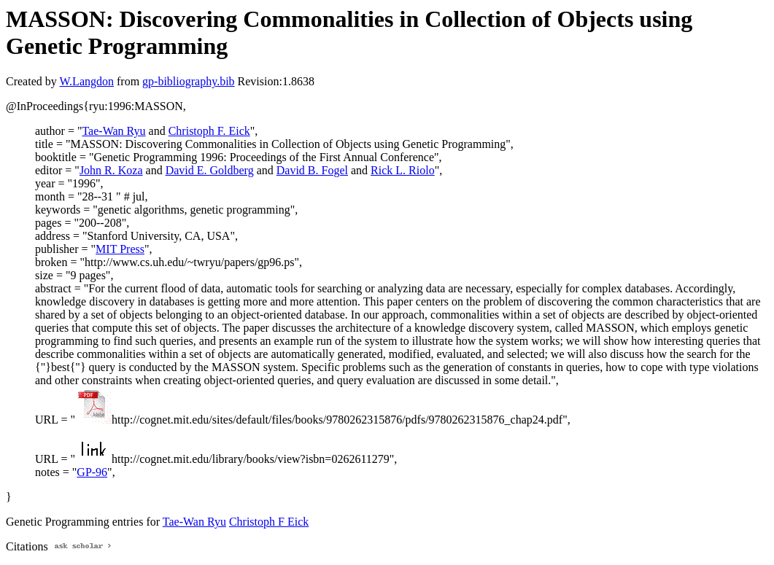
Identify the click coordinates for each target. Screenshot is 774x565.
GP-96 (92, 472)
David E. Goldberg (210, 170)
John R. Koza (111, 170)
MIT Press (120, 249)
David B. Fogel (312, 170)
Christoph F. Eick (209, 131)
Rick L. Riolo (403, 170)
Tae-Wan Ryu (113, 131)
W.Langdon (86, 81)
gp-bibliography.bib (188, 81)
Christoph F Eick (269, 521)
